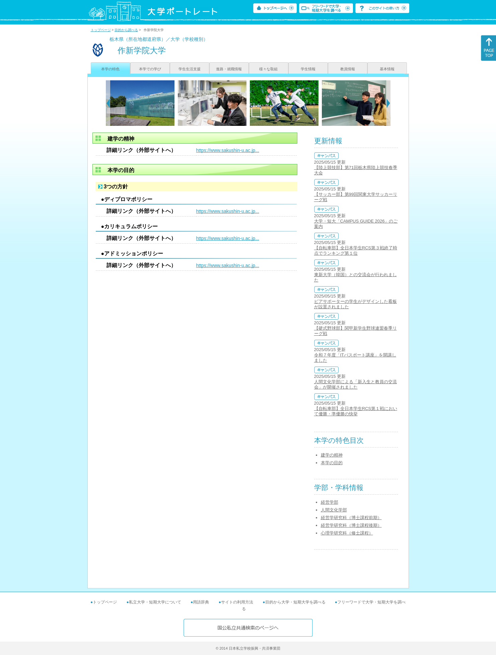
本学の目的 (332, 462)
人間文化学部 (334, 509)
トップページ (101, 30)
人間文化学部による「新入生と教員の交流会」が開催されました (355, 384)
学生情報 (308, 69)
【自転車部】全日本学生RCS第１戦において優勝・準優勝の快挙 (355, 411)
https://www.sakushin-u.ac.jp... (227, 150)
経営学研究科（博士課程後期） (351, 525)
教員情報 (347, 69)
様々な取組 (268, 69)
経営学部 (329, 502)
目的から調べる (126, 30)
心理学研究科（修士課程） (347, 533)
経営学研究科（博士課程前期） (351, 517)
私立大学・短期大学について (155, 602)
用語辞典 (201, 602)
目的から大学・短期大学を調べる (295, 602)
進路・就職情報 (229, 69)
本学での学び (150, 69)
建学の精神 (332, 455)
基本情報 (387, 69)
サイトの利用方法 (237, 602)
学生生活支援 (190, 69)
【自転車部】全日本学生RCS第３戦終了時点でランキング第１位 (355, 250)
